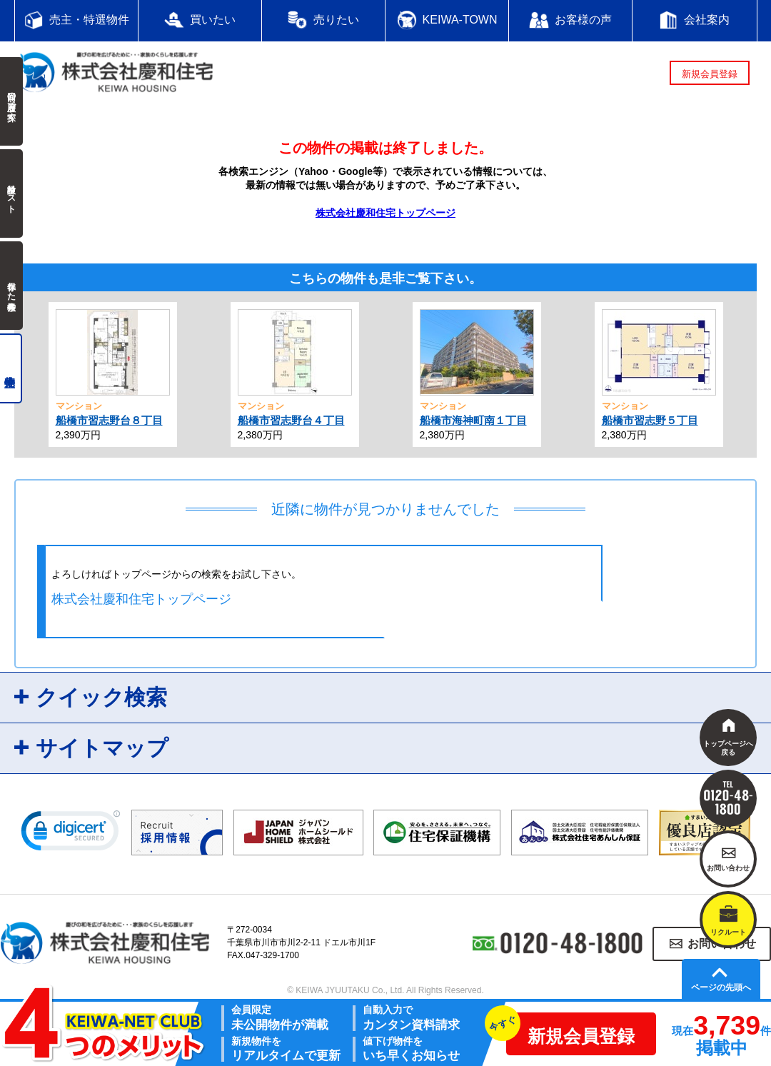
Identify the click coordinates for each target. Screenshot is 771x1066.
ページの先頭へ (721, 987)
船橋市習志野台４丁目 (291, 420)
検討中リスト (11, 193)
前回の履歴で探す (11, 101)
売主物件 (11, 368)
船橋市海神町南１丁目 (473, 420)
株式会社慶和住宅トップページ (385, 212)
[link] (71, 834)
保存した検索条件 (11, 286)
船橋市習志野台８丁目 (109, 420)
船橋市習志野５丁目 (650, 420)
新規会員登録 (709, 74)
